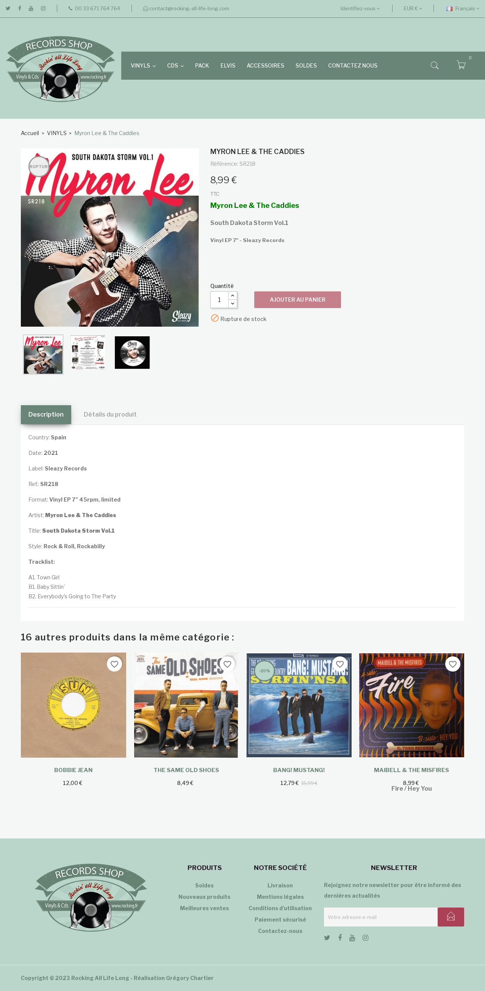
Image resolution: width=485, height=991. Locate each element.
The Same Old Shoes (186, 770)
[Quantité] (219, 299)
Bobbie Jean (73, 770)
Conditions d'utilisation (280, 908)
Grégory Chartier (190, 978)
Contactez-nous (280, 931)
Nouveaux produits (204, 896)
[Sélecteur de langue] (462, 8)
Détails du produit (110, 414)
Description (46, 414)
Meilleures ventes (204, 908)
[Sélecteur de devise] (413, 8)
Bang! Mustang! (299, 770)
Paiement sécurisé (280, 919)
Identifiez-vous (360, 8)
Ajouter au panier (297, 299)
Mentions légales (280, 896)
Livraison (280, 885)
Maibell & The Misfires (411, 770)
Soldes (204, 885)
